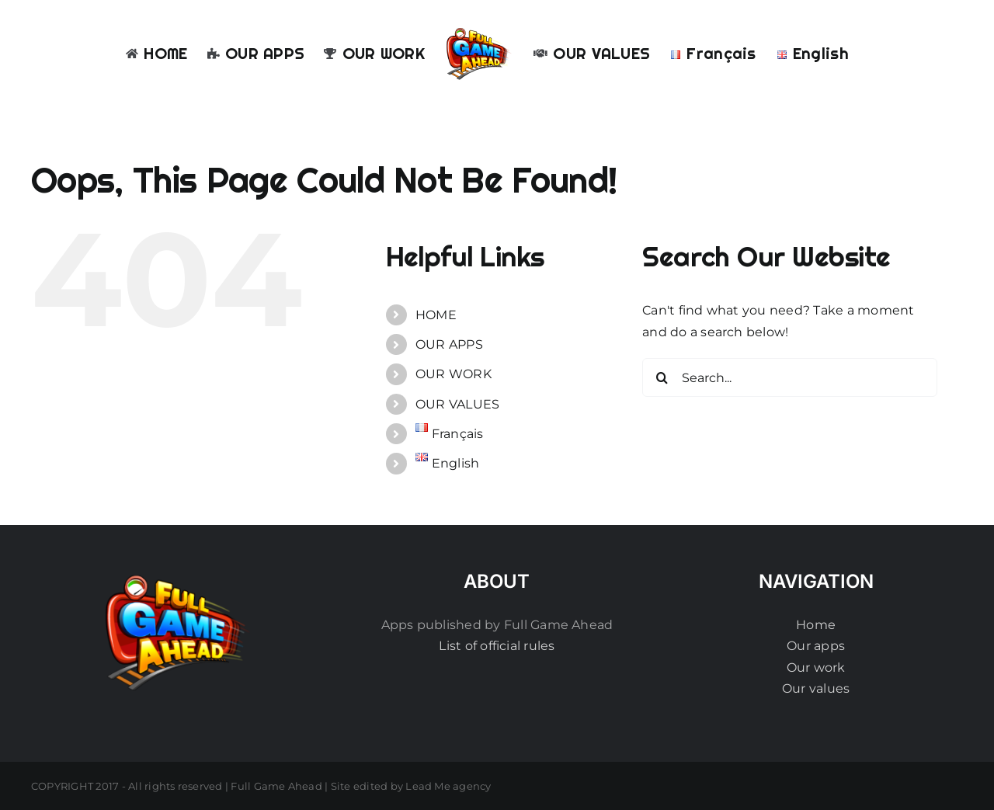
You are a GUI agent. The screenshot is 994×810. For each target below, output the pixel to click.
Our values (816, 688)
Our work (816, 667)
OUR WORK (453, 374)
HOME (436, 315)
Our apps (816, 645)
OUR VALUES (457, 404)
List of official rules (496, 645)
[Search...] (789, 377)
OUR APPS (449, 344)
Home (816, 624)
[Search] (661, 377)
